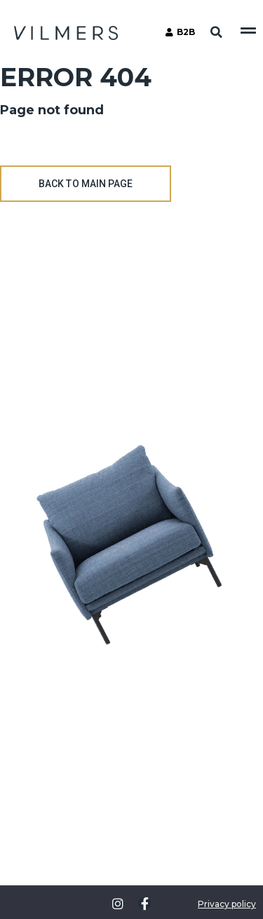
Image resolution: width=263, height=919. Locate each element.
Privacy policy (227, 904)
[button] (216, 32)
